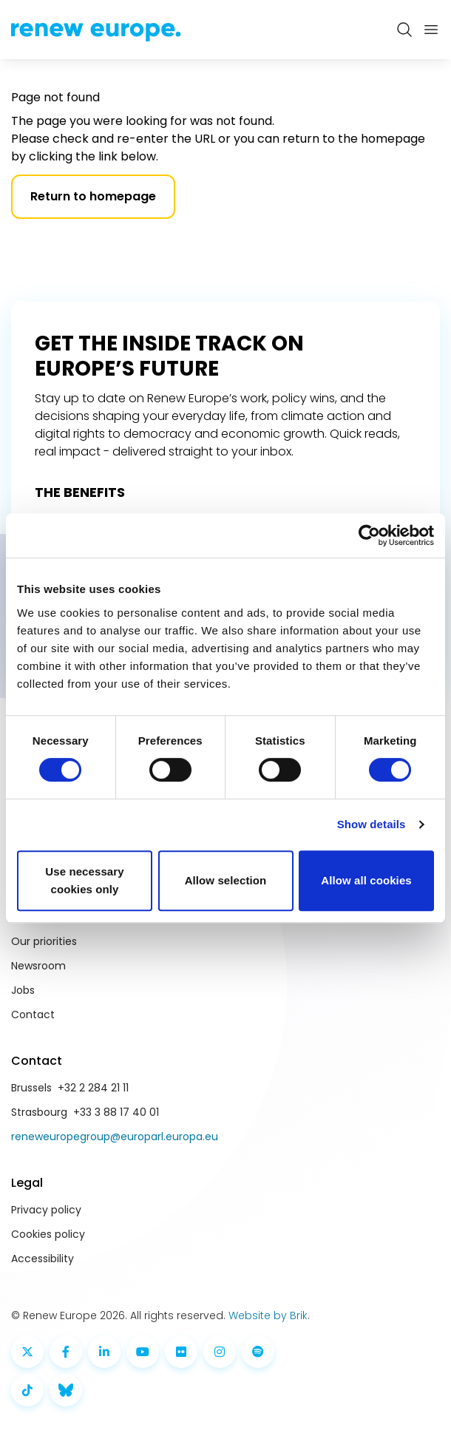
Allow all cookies (366, 880)
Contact (33, 1014)
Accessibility (42, 1258)
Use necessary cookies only (84, 880)
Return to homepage (93, 196)
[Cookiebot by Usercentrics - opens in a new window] (369, 535)
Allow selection (226, 880)
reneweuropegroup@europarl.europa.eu (114, 1136)
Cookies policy (48, 1234)
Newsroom (38, 965)
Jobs (23, 990)
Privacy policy (46, 1209)
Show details (371, 824)
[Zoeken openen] (404, 29)
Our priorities (44, 941)
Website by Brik (268, 1315)
